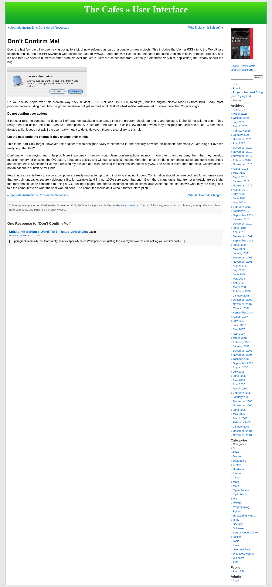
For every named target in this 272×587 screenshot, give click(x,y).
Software (238, 528)
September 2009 (243, 240)
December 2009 (242, 236)
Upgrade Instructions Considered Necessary (39, 27)
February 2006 (242, 392)
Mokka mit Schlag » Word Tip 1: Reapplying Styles (48, 231)
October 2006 (241, 358)
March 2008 (240, 287)
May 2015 (239, 172)
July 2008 (239, 270)
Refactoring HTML (244, 515)
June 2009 (239, 244)
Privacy (237, 502)
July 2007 (239, 320)
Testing (237, 536)
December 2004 (242, 430)
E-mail (237, 464)
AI (234, 447)
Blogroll (237, 456)
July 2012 (239, 193)
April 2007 (239, 333)
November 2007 (242, 304)
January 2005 (241, 426)
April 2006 (239, 384)
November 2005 (242, 405)
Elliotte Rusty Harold (243, 65)
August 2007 (240, 316)
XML (236, 562)
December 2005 (242, 401)
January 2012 (241, 210)
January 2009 (241, 253)
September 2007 (243, 312)
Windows (238, 557)
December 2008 (242, 257)
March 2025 (240, 126)
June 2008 (239, 274)
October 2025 (241, 117)
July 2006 (239, 371)
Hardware (239, 469)
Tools (236, 541)
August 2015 (240, 168)
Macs (236, 481)
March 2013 (240, 177)
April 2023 (239, 143)
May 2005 (239, 413)
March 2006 (240, 388)
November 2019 (242, 151)
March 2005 (240, 418)
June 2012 (239, 198)
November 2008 (242, 261)
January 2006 (241, 396)
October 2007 (241, 308)
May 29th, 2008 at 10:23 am (24, 235)
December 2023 (242, 139)
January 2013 (241, 181)
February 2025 (242, 130)
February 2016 (242, 160)
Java (236, 477)
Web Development (244, 553)
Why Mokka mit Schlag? (204, 27)
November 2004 (242, 435)
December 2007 (242, 299)
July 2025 (239, 122)
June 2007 (239, 325)
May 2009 (239, 249)
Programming (241, 507)
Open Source (241, 490)
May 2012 (239, 202)
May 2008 (239, 278)
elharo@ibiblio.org (242, 69)
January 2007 (241, 346)
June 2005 (239, 409)
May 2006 (239, 380)
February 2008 (242, 291)
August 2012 (240, 189)
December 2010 (242, 223)
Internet (237, 473)
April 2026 (239, 109)
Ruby (236, 519)
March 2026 (240, 113)
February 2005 (242, 422)
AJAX (236, 452)
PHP (236, 498)
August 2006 (240, 367)
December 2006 (242, 350)
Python (237, 511)
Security (238, 524)
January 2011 (241, 219)
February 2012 (242, 206)
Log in (236, 580)
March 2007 (240, 337)
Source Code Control (245, 532)
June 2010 (239, 227)
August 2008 (240, 265)
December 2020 (242, 147)
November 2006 (242, 354)
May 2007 (239, 329)
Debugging (239, 460)
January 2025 (241, 134)
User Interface (160, 9)
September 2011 (243, 215)
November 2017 (242, 155)
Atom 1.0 (238, 571)
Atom (211, 205)
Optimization (240, 494)
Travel (236, 545)
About (236, 88)
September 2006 (243, 363)
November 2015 (242, 164)
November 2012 (242, 185)
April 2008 (239, 282)
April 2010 (239, 232)
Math (236, 485)
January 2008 (241, 295)
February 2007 (242, 342)
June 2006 (239, 375)
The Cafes (103, 9)
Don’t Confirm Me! (33, 41)
